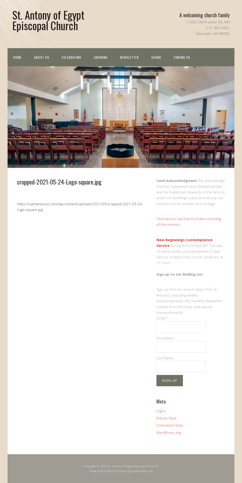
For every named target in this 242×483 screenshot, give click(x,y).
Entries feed (166, 418)
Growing (101, 57)
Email (162, 318)
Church (95, 471)
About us (41, 57)
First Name (165, 338)
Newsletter (129, 57)
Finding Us (182, 57)
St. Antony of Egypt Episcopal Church (48, 20)
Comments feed (169, 425)
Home (17, 57)
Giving (156, 57)
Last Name (164, 358)
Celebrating (71, 57)
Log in (161, 410)
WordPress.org (168, 432)
